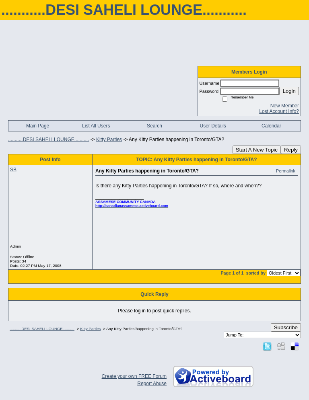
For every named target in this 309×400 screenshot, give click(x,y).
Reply (291, 150)
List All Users (96, 126)
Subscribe (286, 327)
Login (289, 91)
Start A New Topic (257, 150)
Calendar (271, 126)
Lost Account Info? (279, 111)
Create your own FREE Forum (134, 376)
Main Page (37, 126)
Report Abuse (152, 383)
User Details (213, 126)
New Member (284, 106)
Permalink (285, 170)
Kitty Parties (109, 139)
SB (13, 169)
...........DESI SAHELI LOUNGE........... (48, 139)
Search (154, 126)
